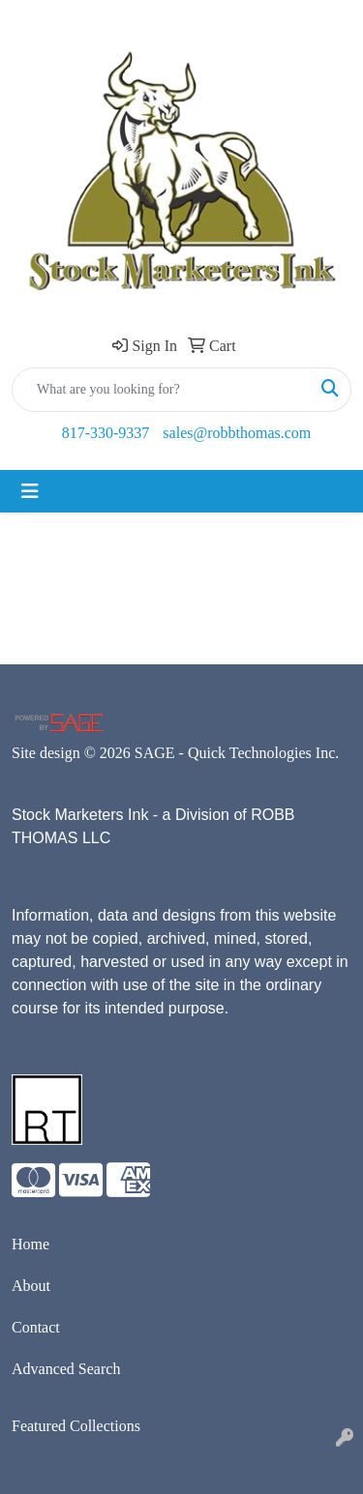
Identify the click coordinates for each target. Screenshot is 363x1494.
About (31, 1285)
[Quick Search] (161, 389)
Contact (36, 1327)
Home (30, 1244)
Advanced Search (66, 1369)
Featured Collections (76, 1426)
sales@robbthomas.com (237, 433)
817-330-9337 (106, 433)
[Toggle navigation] (30, 491)
